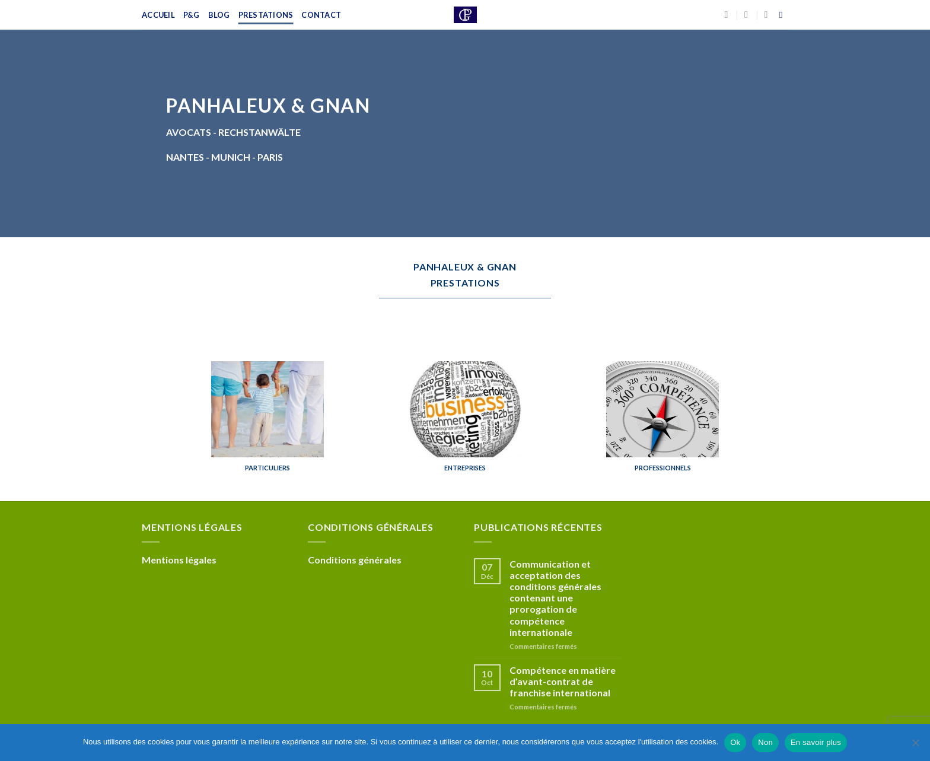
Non (765, 742)
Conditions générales (355, 559)
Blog (219, 15)
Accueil (158, 15)
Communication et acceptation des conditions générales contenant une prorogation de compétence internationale (555, 598)
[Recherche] (783, 15)
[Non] (915, 746)
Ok (735, 742)
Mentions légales (179, 559)
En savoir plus (816, 742)
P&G (191, 15)
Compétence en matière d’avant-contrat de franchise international (562, 681)
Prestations (266, 15)
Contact (321, 15)
